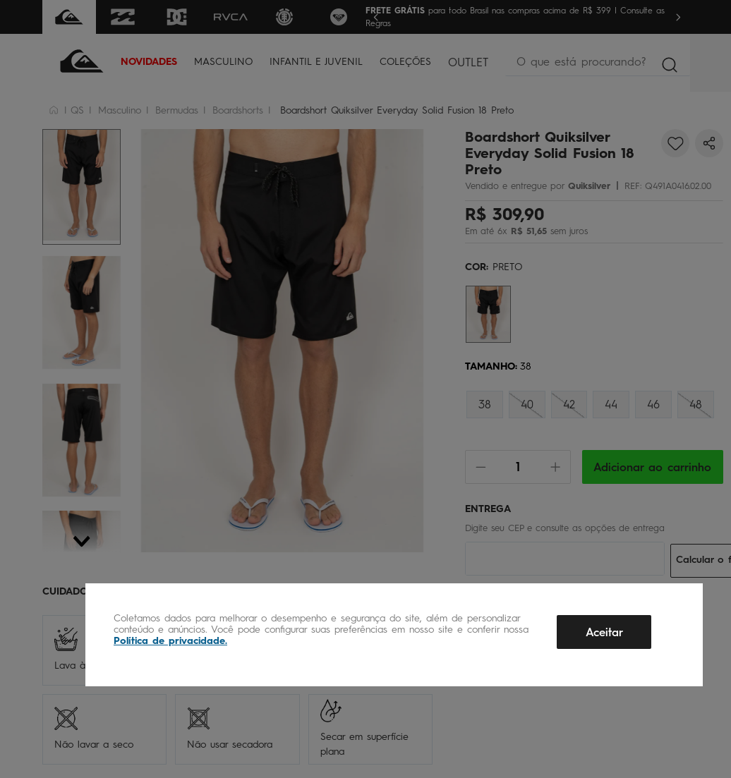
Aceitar (604, 632)
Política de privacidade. (170, 641)
